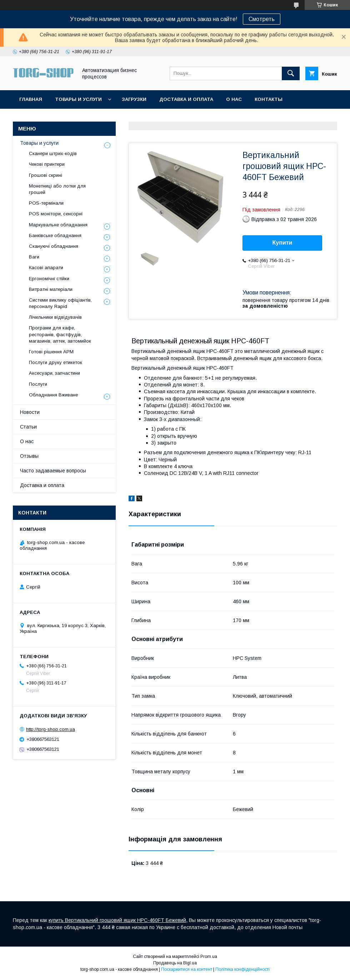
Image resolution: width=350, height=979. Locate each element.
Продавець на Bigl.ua (175, 962)
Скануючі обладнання (53, 246)
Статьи (28, 427)
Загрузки (134, 99)
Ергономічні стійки (49, 278)
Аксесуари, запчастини (54, 373)
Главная (30, 99)
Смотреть (262, 19)
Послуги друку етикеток (55, 362)
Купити (282, 243)
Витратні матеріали (50, 289)
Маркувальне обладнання (58, 224)
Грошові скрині (45, 175)
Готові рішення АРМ (51, 351)
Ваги (34, 257)
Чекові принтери (47, 164)
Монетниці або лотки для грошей (57, 189)
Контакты (268, 99)
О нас (234, 99)
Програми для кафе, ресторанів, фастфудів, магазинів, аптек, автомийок (60, 334)
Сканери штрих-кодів (53, 153)
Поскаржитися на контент (186, 969)
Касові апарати (46, 267)
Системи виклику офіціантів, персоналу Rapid (60, 303)
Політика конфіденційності (242, 969)
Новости (30, 412)
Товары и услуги (78, 99)
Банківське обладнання (55, 235)
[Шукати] (291, 73)
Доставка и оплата (186, 99)
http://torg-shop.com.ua (50, 729)
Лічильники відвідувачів (55, 317)
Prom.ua (208, 956)
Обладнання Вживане (53, 395)
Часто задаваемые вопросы (53, 470)
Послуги (38, 384)
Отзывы (29, 456)
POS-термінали (46, 203)
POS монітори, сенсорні (55, 213)
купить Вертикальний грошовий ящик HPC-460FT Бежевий (117, 920)
